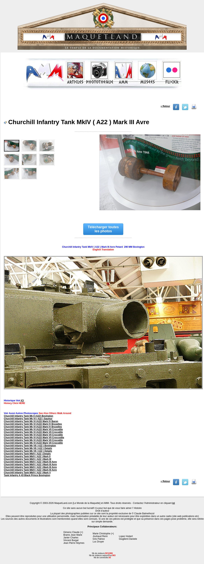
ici (173, 503)
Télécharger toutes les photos (103, 229)
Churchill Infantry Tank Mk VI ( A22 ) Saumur (28, 418)
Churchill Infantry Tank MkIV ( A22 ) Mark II (27, 456)
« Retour (165, 106)
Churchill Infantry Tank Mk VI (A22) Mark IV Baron (31, 421)
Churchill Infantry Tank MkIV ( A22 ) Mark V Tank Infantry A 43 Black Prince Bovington (27, 474)
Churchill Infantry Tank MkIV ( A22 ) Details (27, 453)
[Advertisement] (103, 98)
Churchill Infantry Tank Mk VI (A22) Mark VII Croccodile (34, 437)
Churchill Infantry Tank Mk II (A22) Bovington (28, 416)
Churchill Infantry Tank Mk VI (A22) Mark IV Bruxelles (33, 424)
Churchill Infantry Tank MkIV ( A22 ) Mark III (27, 459)
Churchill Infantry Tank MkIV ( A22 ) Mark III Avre (30, 461)
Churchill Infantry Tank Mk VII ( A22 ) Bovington (30, 445)
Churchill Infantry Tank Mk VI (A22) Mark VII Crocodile (33, 429)
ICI (22, 400)
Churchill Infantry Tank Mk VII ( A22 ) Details (28, 448)
